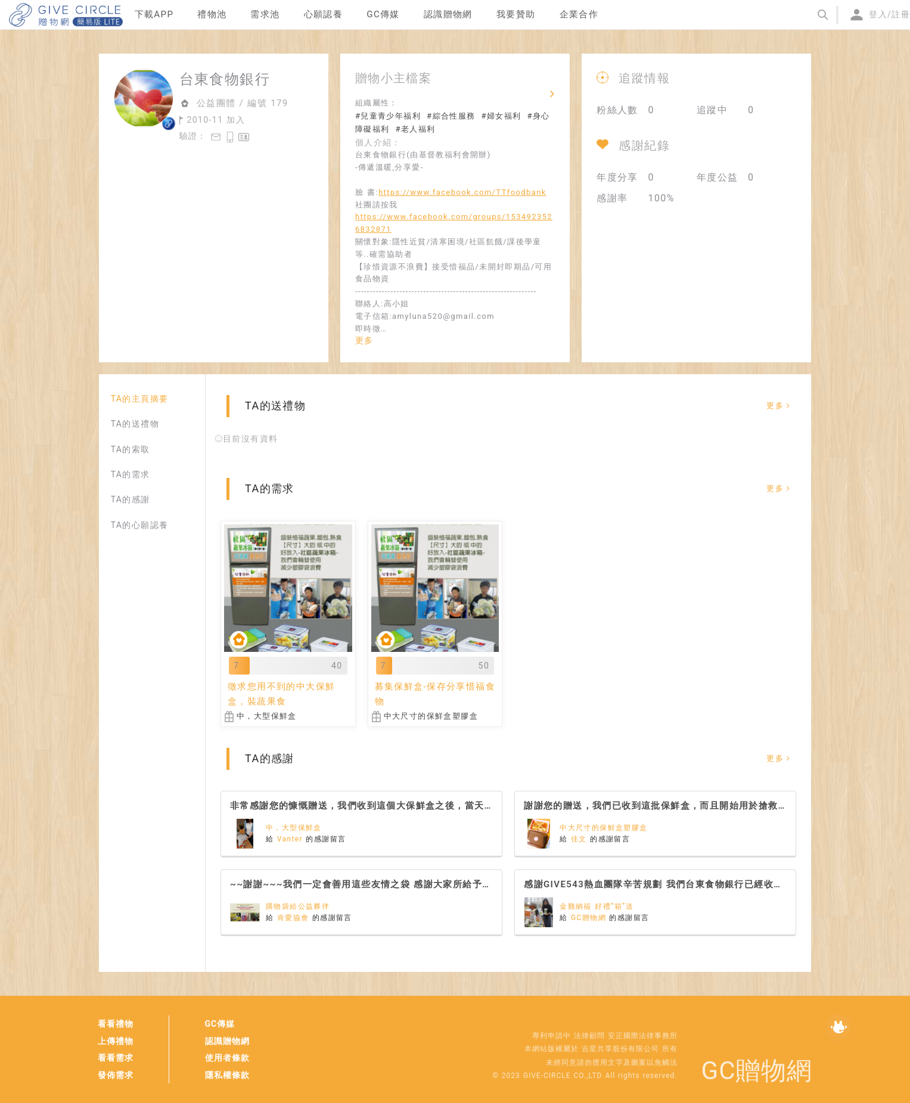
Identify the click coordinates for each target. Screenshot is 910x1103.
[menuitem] (154, 15)
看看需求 (115, 1057)
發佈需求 (115, 1075)
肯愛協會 (294, 918)
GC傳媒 (220, 1024)
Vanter (291, 839)
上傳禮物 (115, 1041)
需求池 (264, 14)
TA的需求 (130, 474)
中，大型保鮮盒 (294, 828)
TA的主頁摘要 (140, 398)
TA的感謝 (130, 499)
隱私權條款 (227, 1075)
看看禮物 (115, 1024)
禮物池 (211, 14)
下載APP (154, 14)
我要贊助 (516, 14)
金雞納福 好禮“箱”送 (596, 906)
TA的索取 (130, 449)
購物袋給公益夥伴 (298, 906)
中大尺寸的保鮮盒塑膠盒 (603, 828)
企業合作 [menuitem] (579, 14)
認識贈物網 (227, 1041)
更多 (364, 340)
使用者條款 (227, 1057)
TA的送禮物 (135, 423)
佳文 (580, 839)
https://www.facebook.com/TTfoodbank (462, 192)
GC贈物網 (590, 918)
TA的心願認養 (140, 525)
